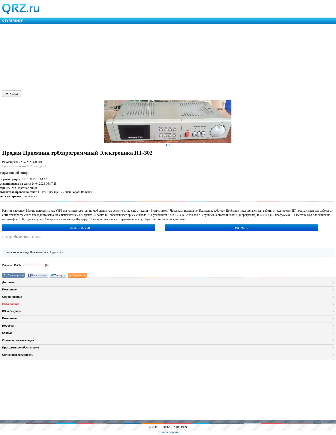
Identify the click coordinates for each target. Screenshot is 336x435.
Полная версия (168, 432)
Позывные (9, 289)
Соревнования (12, 296)
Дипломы (8, 282)
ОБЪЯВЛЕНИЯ (12, 20)
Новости (8, 325)
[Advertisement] (128, 56)
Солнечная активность (17, 354)
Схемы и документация (18, 340)
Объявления (10, 304)
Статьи (7, 333)
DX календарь (11, 311)
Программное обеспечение (20, 347)
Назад (12, 93)
